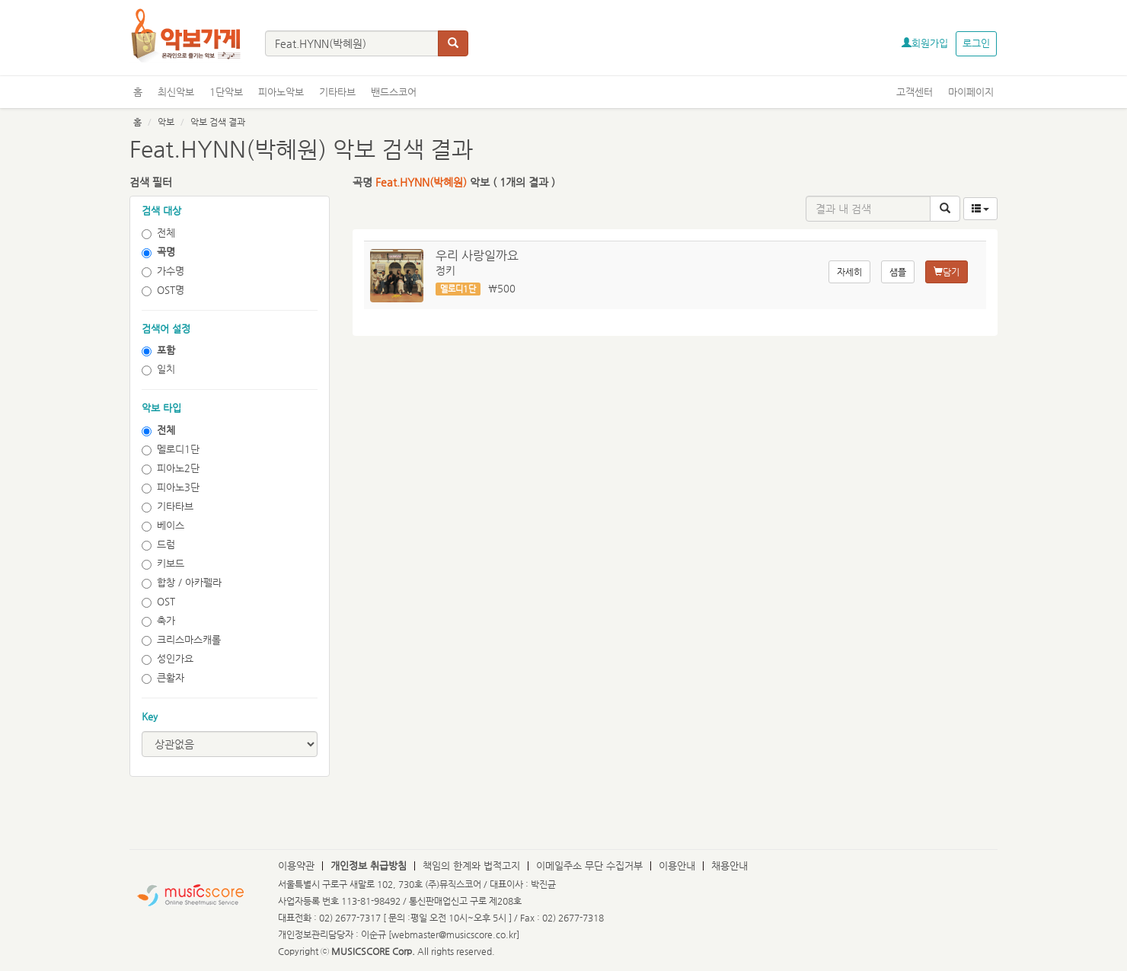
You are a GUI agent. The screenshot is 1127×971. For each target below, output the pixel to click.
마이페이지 (971, 91)
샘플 (897, 272)
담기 (946, 272)
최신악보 (176, 91)
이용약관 (296, 865)
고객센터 (914, 91)
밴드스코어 (394, 91)
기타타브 (337, 91)
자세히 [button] (849, 272)
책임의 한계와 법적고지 (471, 865)
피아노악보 (281, 91)
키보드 (163, 563)
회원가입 (925, 43)
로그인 (976, 43)
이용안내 (677, 865)
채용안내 (729, 865)
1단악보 (226, 91)
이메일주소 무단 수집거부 (589, 865)
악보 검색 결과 (217, 122)
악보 (166, 122)
